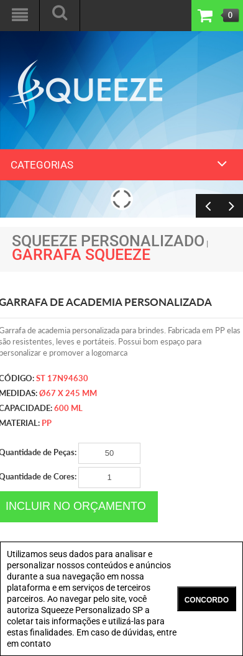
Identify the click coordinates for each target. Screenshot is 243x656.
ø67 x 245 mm (68, 393)
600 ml (68, 408)
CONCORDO (207, 600)
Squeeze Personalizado (108, 241)
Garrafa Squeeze (81, 255)
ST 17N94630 (62, 378)
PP (47, 423)
